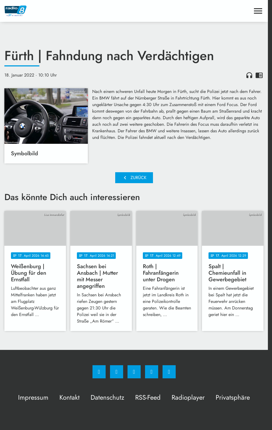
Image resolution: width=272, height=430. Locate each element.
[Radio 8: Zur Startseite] (69, 10)
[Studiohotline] (151, 371)
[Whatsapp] (134, 371)
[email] (169, 371)
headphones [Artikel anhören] (249, 75)
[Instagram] (116, 371)
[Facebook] (99, 371)
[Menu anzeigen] (258, 10)
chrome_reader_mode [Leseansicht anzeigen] (259, 75)
